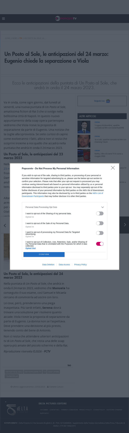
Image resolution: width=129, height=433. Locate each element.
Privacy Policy (80, 264)
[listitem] (65, 207)
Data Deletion (48, 264)
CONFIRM (44, 254)
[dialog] (64, 216)
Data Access (64, 264)
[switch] (100, 213)
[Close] (113, 168)
